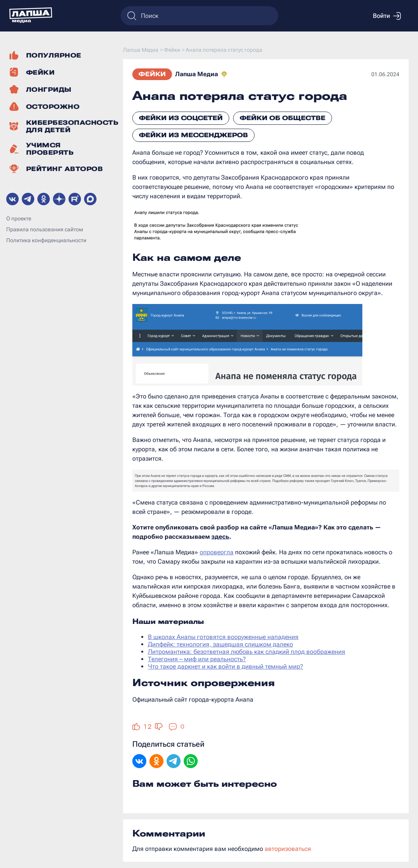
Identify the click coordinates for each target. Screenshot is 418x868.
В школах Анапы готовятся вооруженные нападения (223, 637)
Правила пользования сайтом (44, 229)
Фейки (152, 74)
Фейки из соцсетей (181, 118)
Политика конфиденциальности (46, 240)
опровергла (217, 552)
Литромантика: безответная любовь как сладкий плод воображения (246, 651)
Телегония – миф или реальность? (197, 659)
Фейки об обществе (282, 118)
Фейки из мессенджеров (193, 135)
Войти (387, 16)
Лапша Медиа (196, 74)
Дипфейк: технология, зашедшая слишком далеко (220, 644)
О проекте (18, 218)
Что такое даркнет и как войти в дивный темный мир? (225, 666)
